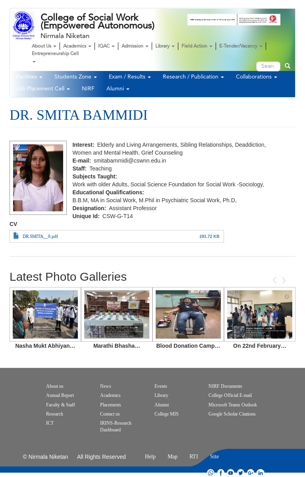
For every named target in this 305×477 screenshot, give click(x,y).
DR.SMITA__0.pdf (40, 236)
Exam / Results (130, 77)
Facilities (29, 77)
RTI (193, 457)
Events (160, 386)
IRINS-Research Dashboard (115, 426)
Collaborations (256, 77)
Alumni (117, 89)
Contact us (110, 414)
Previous (275, 280)
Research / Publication (193, 77)
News (105, 386)
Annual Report (60, 395)
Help (150, 457)
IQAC (106, 46)
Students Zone (75, 77)
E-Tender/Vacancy (241, 46)
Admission (135, 46)
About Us (44, 46)
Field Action (196, 46)
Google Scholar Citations (232, 414)
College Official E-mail (230, 395)
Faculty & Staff (60, 405)
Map (173, 457)
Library (165, 46)
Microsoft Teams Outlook (232, 405)
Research (54, 414)
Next (283, 281)
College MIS (166, 414)
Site (214, 457)
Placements (110, 405)
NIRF (88, 89)
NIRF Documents (225, 386)
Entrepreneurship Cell (55, 57)
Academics (77, 46)
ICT (50, 423)
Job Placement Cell (43, 89)
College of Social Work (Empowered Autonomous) (97, 21)
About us (55, 386)
